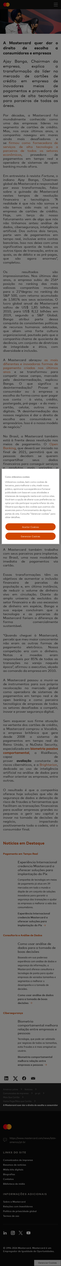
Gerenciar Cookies (30, 536)
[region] (30, 506)
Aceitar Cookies (30, 526)
